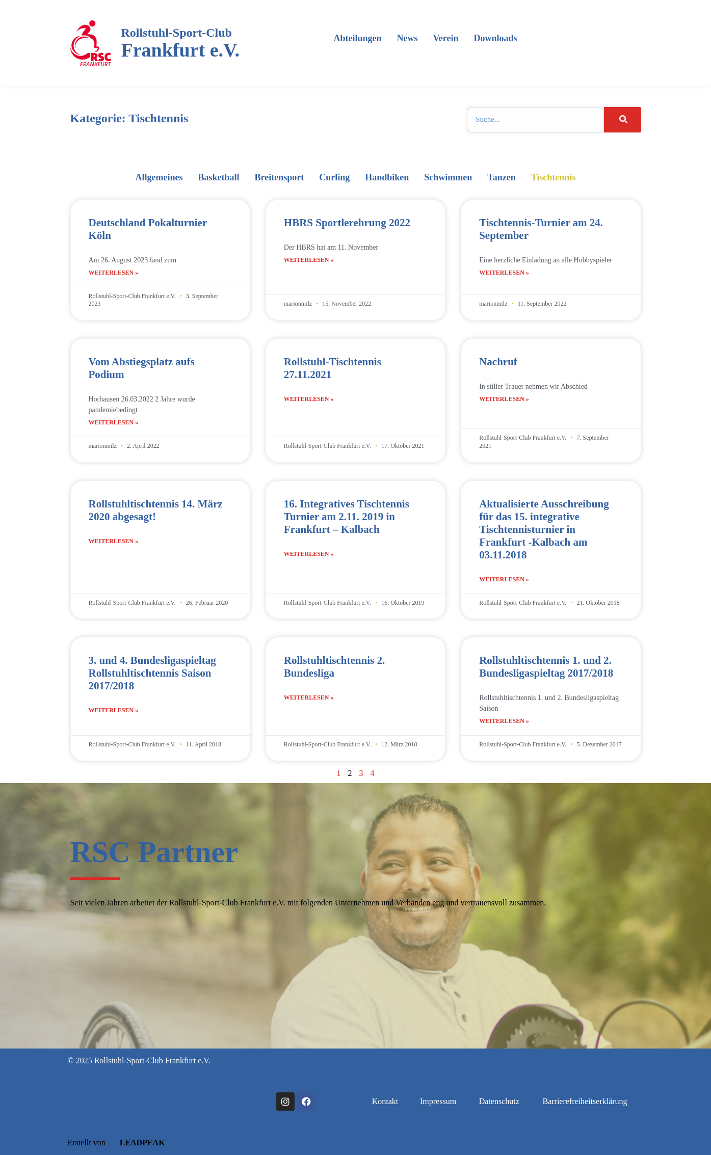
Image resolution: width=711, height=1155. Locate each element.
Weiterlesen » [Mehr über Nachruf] (504, 398)
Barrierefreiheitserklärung (584, 1101)
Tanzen (501, 177)
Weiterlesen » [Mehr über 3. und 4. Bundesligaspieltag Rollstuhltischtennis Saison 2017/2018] (114, 710)
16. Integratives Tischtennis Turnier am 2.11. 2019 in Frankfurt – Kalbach (346, 516)
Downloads (495, 38)
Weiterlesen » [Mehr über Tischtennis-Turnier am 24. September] (504, 272)
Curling (334, 177)
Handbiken (387, 177)
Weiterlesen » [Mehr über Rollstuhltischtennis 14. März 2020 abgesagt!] (114, 541)
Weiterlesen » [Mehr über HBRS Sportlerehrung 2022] (309, 259)
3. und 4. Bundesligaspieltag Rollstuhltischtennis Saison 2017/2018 (152, 673)
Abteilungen (357, 38)
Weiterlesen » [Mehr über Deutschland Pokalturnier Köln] (114, 272)
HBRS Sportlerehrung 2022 (347, 223)
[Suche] (622, 119)
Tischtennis (553, 177)
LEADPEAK (136, 1142)
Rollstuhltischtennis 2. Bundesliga (334, 666)
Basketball (219, 177)
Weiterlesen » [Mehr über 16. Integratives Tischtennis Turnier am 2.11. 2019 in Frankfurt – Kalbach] (309, 553)
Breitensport (279, 177)
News (407, 38)
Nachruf (498, 362)
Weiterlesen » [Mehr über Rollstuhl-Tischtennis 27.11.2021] (309, 398)
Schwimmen (448, 177)
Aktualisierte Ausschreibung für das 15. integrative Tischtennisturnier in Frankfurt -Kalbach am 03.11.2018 (544, 529)
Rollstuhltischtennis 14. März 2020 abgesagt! (156, 510)
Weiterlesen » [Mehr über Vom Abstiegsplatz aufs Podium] (114, 422)
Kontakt (385, 1101)
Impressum (438, 1101)
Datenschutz (499, 1101)
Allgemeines (159, 177)
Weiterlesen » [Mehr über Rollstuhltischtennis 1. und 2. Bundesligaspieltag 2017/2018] (504, 720)
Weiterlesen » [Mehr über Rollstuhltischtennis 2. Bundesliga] (309, 697)
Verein (445, 38)
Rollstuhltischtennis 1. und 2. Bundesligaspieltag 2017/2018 (546, 666)
